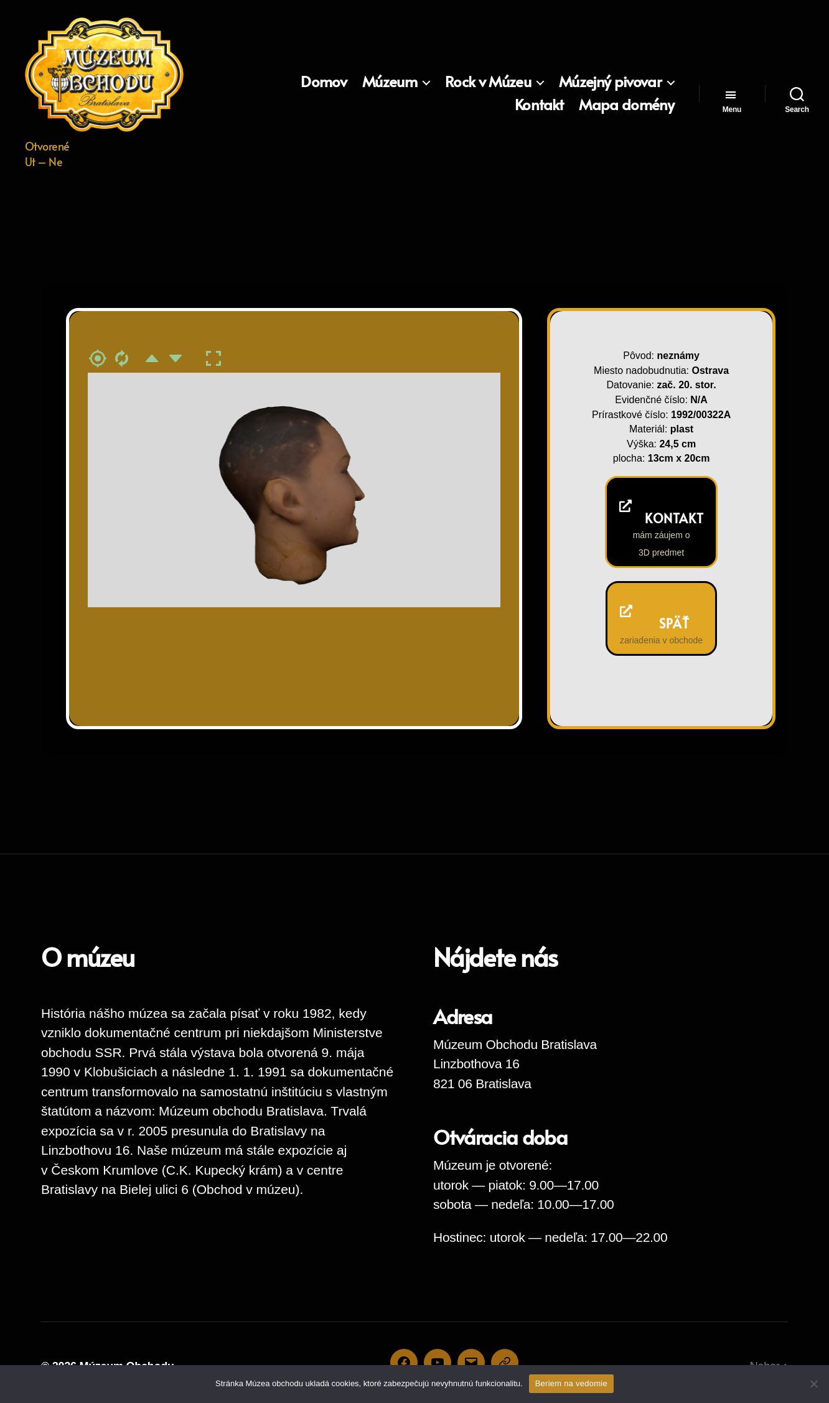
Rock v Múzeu (488, 82)
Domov (324, 82)
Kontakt (539, 105)
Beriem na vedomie (571, 1383)
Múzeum (389, 82)
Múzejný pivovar (610, 82)
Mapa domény (626, 105)
